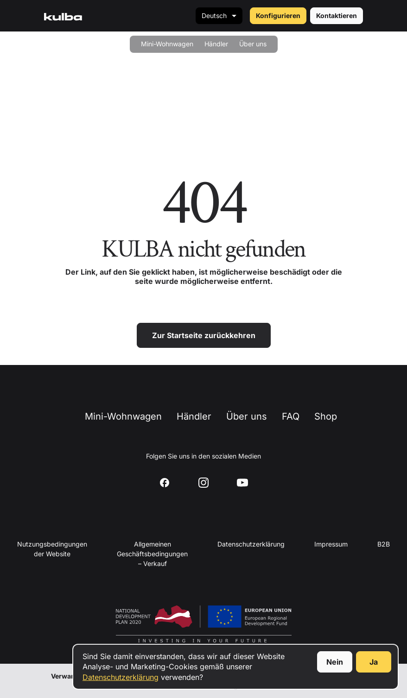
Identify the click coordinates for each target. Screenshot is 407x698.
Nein (334, 662)
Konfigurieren (278, 15)
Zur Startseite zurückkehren (203, 335)
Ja (373, 662)
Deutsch (214, 15)
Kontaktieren (336, 15)
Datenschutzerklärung (121, 677)
